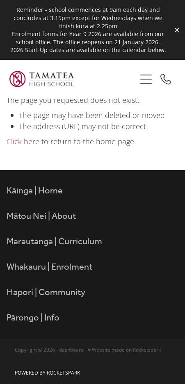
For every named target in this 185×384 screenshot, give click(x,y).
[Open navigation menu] (146, 79)
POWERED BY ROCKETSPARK (47, 372)
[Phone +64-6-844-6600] (166, 79)
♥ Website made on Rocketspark (124, 349)
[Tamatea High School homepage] (73, 79)
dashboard (71, 349)
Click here (23, 141)
